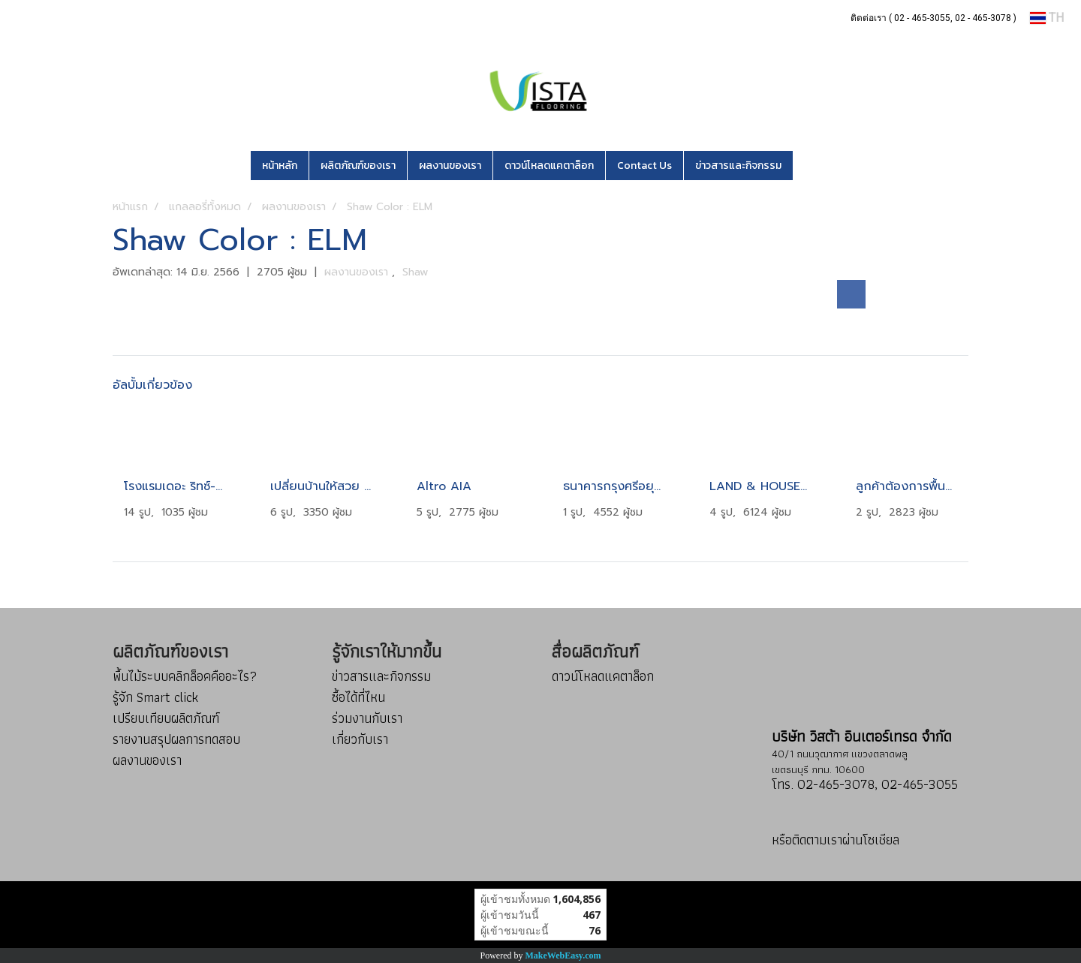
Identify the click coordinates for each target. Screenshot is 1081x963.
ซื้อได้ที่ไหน (358, 697)
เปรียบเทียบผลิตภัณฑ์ (166, 718)
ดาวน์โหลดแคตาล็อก (549, 165)
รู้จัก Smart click (155, 697)
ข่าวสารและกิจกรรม (738, 165)
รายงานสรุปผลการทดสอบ (176, 739)
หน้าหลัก (279, 165)
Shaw (415, 272)
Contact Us (644, 165)
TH (1047, 18)
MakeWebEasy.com (563, 955)
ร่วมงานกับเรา (367, 718)
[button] (815, 166)
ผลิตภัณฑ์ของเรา (358, 165)
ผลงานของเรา (450, 165)
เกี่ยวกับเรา (360, 739)
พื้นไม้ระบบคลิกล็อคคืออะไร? (185, 676)
